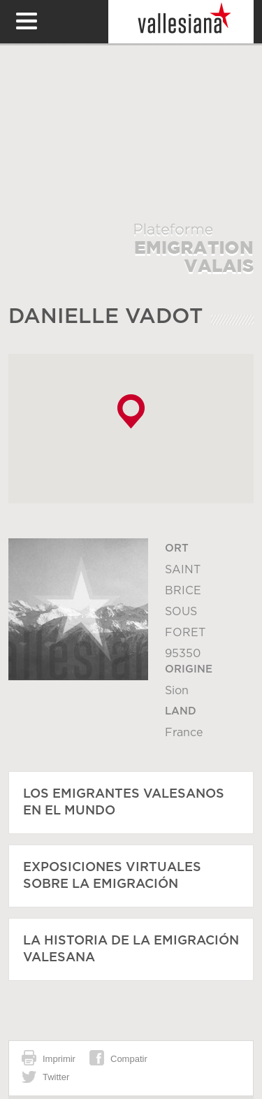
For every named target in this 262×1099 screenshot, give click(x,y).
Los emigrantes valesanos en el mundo (123, 802)
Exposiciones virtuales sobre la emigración (112, 876)
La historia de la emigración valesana (131, 949)
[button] (131, 411)
